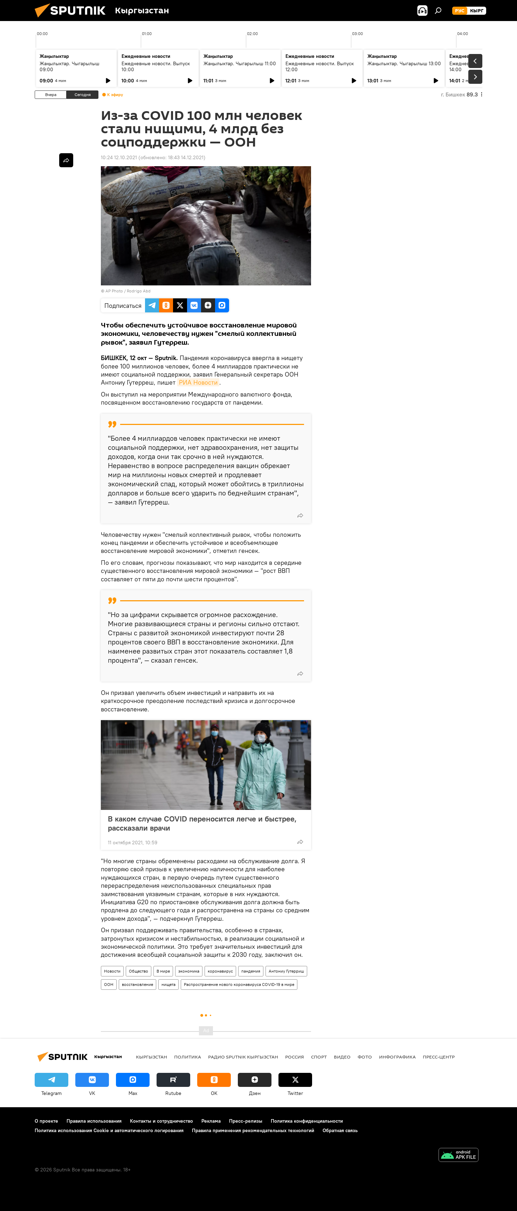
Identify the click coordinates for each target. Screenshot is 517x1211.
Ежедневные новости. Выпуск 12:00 (319, 66)
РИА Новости (198, 382)
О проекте (46, 1121)
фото (365, 1057)
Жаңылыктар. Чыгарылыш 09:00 (69, 66)
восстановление (137, 984)
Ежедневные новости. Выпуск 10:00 (156, 66)
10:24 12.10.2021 (119, 157)
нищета (168, 984)
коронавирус (220, 971)
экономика (188, 971)
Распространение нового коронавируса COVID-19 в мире (239, 984)
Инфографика (397, 1057)
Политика (187, 1057)
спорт (319, 1057)
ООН (108, 984)
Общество (138, 971)
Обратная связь (340, 1130)
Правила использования (94, 1121)
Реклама (211, 1121)
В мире (163, 971)
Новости (112, 971)
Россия (294, 1057)
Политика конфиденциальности (307, 1121)
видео (342, 1057)
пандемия (250, 971)
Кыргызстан (151, 1057)
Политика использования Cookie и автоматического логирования (109, 1130)
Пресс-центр (439, 1057)
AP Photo (114, 290)
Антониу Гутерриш (286, 971)
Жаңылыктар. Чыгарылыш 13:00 (404, 63)
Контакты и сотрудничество (161, 1121)
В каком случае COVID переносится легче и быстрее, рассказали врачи (202, 823)
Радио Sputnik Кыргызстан (243, 1057)
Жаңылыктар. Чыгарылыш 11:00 (240, 63)
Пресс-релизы (245, 1121)
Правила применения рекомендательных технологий (253, 1130)
